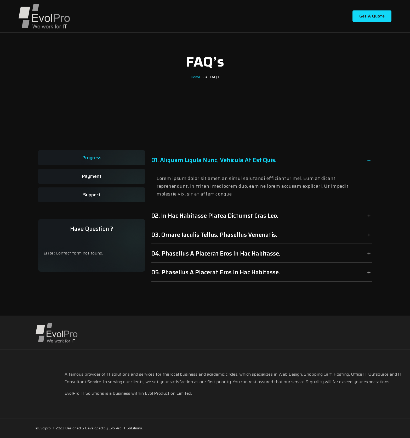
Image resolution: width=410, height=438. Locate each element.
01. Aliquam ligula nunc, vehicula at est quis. (213, 160)
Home (195, 77)
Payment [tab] (91, 176)
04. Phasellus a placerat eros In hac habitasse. (215, 253)
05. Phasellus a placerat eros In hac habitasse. (215, 272)
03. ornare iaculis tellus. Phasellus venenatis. (214, 234)
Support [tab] (91, 194)
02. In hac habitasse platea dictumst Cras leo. (214, 215)
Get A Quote (372, 16)
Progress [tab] (91, 157)
